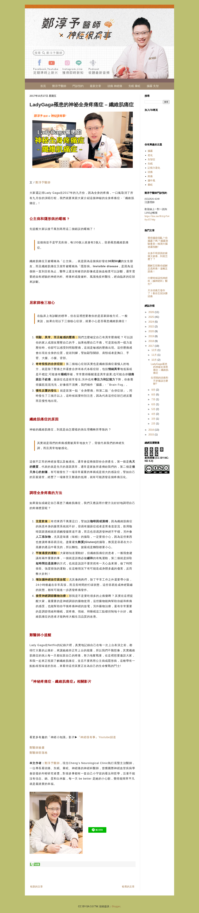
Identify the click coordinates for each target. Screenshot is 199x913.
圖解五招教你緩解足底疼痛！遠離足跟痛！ (158, 268)
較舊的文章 (128, 886)
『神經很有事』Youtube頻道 (96, 737)
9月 (153, 389)
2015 (151, 434)
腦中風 (151, 180)
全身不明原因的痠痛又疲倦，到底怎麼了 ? (158, 256)
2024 (151, 321)
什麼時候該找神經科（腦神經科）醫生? (158, 281)
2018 (151, 341)
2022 (151, 326)
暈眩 (150, 184)
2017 (151, 346)
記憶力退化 (154, 167)
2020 (151, 331)
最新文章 (95, 86)
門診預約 (78, 86)
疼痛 (150, 176)
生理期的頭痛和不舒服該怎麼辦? (159, 380)
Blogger (116, 906)
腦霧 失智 (153, 86)
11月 (154, 355)
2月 (153, 423)
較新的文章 (36, 886)
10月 (154, 360)
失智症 (151, 159)
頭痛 (150, 172)
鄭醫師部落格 (39, 752)
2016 (151, 429)
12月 (154, 350)
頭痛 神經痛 (114, 86)
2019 (151, 336)
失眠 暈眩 (134, 86)
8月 (153, 394)
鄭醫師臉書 (37, 747)
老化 (150, 155)
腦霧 (150, 151)
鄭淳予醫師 (59, 86)
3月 (153, 418)
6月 (153, 404)
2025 (151, 317)
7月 (153, 399)
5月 (153, 409)
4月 (153, 414)
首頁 (43, 86)
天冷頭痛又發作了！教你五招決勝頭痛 (158, 293)
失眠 (150, 163)
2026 (151, 312)
